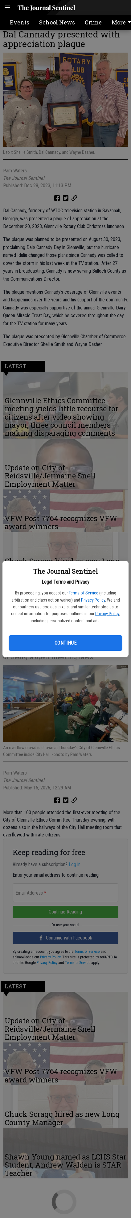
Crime (93, 22)
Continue (65, 643)
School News (57, 22)
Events (19, 22)
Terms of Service (83, 592)
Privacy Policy (93, 600)
